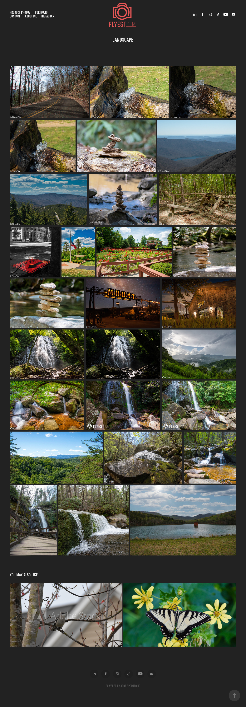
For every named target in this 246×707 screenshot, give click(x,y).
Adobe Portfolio (130, 686)
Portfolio (41, 12)
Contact (15, 16)
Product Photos (20, 12)
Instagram (48, 16)
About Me (31, 16)
